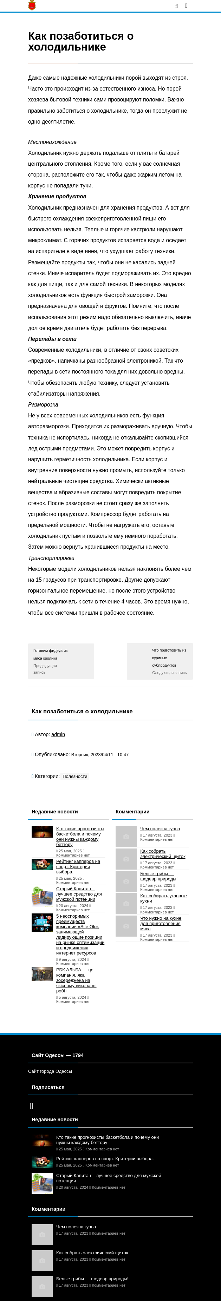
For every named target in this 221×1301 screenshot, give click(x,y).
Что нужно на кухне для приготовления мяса (160, 923)
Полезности (75, 776)
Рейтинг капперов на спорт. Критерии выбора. (78, 866)
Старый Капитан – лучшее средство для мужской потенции (79, 894)
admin (58, 734)
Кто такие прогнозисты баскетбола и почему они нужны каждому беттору (80, 836)
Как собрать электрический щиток (162, 853)
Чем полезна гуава (160, 828)
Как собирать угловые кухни (163, 898)
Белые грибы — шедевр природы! (158, 876)
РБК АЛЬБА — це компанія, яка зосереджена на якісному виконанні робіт (76, 980)
